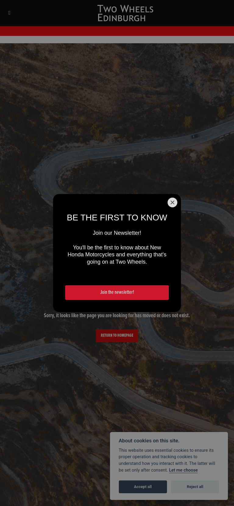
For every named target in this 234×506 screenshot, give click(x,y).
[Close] (172, 202)
